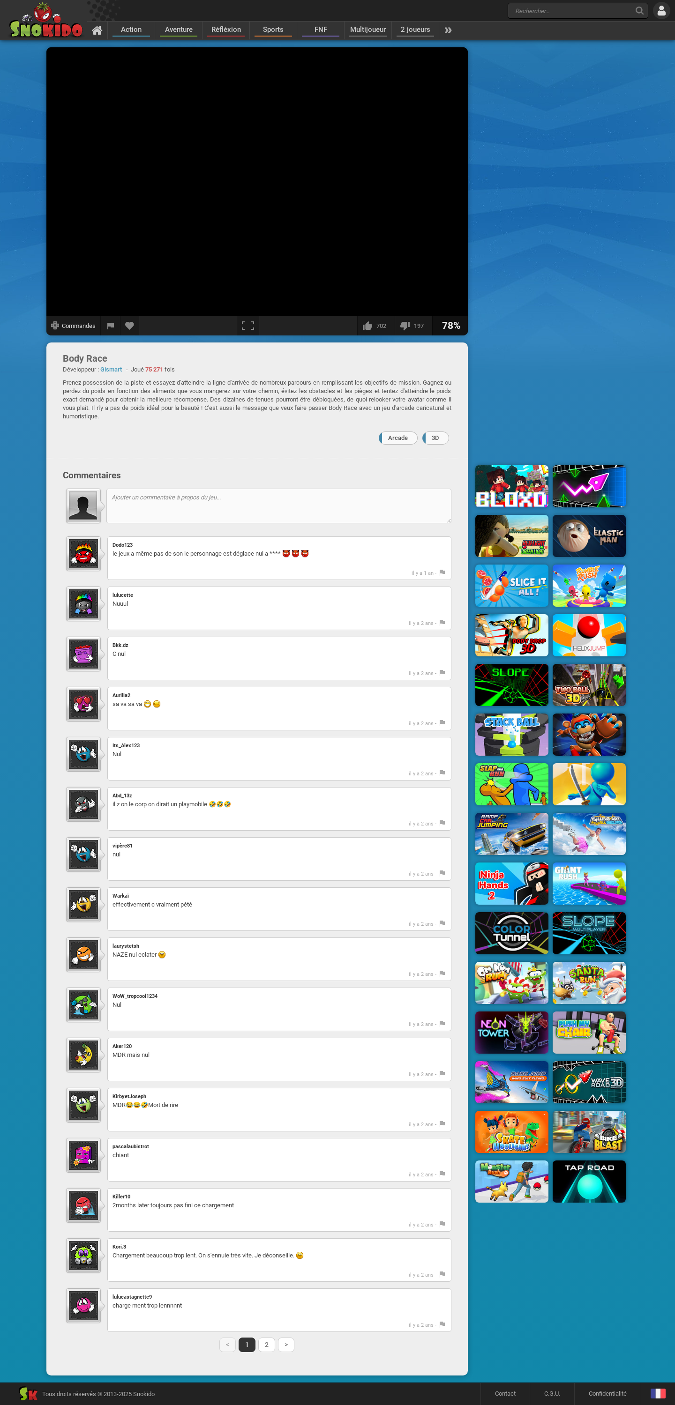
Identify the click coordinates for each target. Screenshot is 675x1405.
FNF (321, 29)
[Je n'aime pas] (413, 325)
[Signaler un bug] (110, 325)
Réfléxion (226, 29)
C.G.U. (552, 1393)
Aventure (179, 29)
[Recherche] (640, 11)
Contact (505, 1393)
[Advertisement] (550, 188)
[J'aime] (376, 325)
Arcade (398, 437)
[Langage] (658, 1394)
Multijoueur (368, 29)
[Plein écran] (248, 325)
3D (435, 437)
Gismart (111, 369)
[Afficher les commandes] (73, 325)
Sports (273, 29)
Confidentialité (608, 1393)
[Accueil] (97, 30)
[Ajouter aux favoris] (129, 325)
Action (131, 29)
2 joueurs (415, 29)
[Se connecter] (661, 10)
